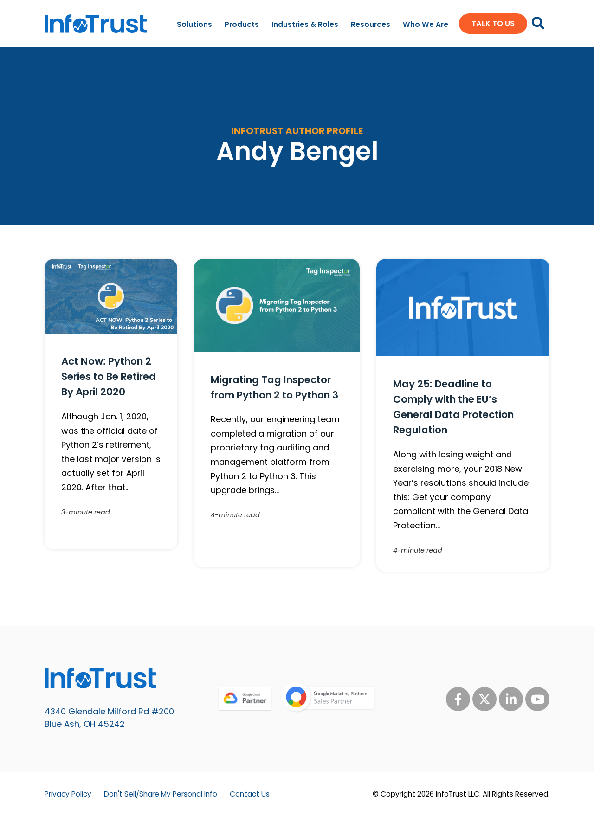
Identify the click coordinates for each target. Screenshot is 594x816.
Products (242, 24)
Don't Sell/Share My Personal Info (160, 794)
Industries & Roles (304, 24)
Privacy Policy (68, 794)
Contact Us (250, 794)
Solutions (194, 24)
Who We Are (425, 24)
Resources (370, 24)
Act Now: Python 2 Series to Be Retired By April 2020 (108, 376)
